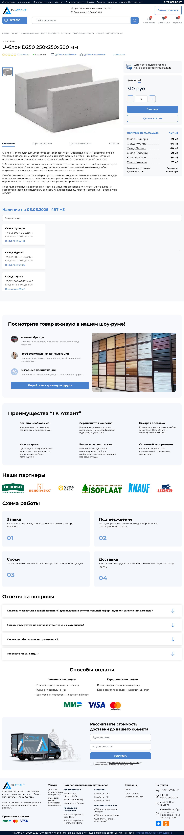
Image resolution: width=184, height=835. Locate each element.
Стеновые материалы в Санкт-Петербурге (40, 33)
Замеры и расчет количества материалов (54, 801)
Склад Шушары (137, 139)
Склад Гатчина (137, 162)
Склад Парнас (136, 148)
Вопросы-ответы (74, 2)
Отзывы (59, 2)
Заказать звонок (168, 10)
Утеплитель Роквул (74, 803)
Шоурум (90, 2)
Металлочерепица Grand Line (73, 815)
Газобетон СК (101, 797)
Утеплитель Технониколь (70, 794)
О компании (8, 2)
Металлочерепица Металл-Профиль (73, 821)
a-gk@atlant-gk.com (131, 2)
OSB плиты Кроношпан (106, 815)
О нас (128, 789)
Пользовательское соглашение (153, 832)
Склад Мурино (136, 143)
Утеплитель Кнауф (73, 799)
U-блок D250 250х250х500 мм (109, 33)
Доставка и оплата (43, 2)
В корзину (152, 109)
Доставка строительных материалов (55, 792)
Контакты (112, 2)
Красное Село (136, 157)
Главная (5, 33)
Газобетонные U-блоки (83, 33)
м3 (139, 80)
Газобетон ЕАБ (102, 800)
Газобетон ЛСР (102, 793)
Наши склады (132, 793)
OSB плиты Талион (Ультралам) (104, 820)
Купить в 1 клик (152, 118)
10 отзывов (23, 54)
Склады (101, 2)
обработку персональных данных (124, 762)
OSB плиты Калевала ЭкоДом (105, 810)
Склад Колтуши (137, 153)
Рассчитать (120, 756)
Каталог (15, 33)
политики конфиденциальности (119, 765)
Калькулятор (24, 2)
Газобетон (65, 33)
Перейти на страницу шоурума (50, 385)
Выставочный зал (134, 797)
